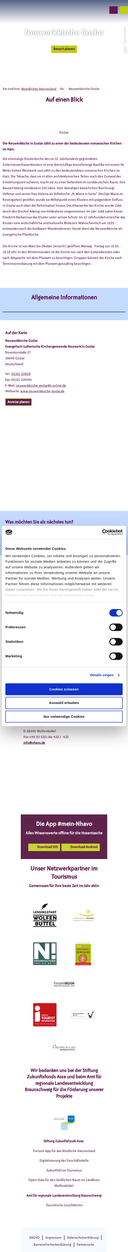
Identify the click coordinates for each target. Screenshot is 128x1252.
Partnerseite (85, 1244)
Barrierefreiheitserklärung (52, 1244)
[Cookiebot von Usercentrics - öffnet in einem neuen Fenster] (102, 532)
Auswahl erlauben (64, 703)
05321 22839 (21, 374)
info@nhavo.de (34, 743)
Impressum (53, 1237)
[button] (78, 10)
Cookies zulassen (64, 689)
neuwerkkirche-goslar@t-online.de (41, 385)
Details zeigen (102, 675)
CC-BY (125, 50)
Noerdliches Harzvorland (38, 89)
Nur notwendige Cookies (64, 716)
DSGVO (34, 1237)
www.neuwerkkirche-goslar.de (42, 391)
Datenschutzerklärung (83, 1237)
